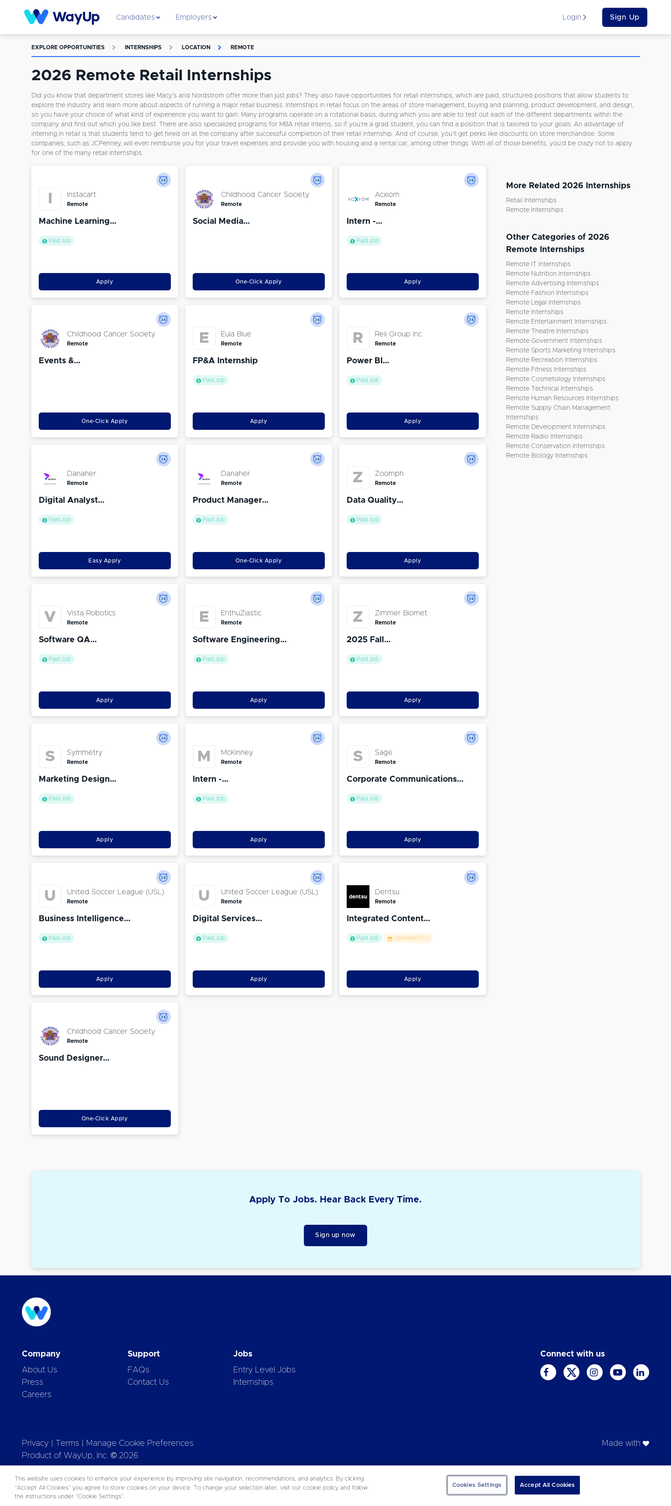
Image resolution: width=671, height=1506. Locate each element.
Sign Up (625, 17)
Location (196, 47)
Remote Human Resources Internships (562, 398)
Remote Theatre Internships (547, 331)
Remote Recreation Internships (551, 360)
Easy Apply (104, 560)
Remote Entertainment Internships (556, 322)
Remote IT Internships (538, 264)
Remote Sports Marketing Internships (560, 350)
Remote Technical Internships (549, 389)
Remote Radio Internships (544, 436)
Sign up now (335, 1235)
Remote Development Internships (555, 427)
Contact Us (148, 1382)
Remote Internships (534, 210)
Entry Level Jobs (264, 1370)
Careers (36, 1395)
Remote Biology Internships (547, 456)
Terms (67, 1443)
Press (32, 1382)
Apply (104, 281)
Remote (242, 47)
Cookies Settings (477, 1485)
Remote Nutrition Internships (548, 274)
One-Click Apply (259, 281)
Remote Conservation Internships (555, 446)
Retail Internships (531, 200)
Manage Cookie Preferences (140, 1443)
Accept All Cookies (547, 1485)
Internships (143, 47)
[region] (335, 1485)
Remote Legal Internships (543, 302)
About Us (39, 1370)
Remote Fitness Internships (546, 369)
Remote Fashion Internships (547, 293)
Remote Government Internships (554, 341)
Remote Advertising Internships (552, 283)
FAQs (138, 1370)
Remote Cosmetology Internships (555, 379)
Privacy (35, 1443)
